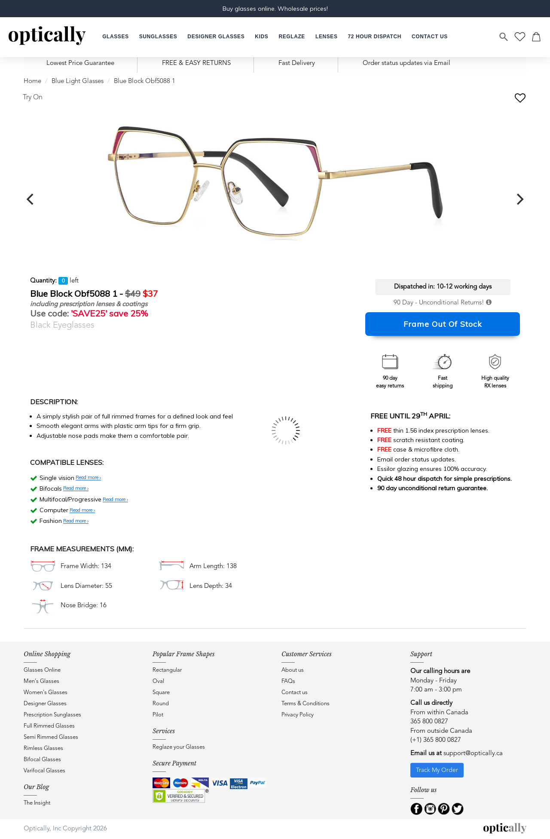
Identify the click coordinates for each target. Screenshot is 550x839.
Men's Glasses (41, 681)
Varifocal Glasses (44, 771)
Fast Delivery (296, 63)
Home (32, 81)
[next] (519, 199)
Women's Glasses (45, 692)
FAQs (288, 681)
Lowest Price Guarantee (80, 63)
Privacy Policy (297, 715)
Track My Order (437, 770)
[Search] (504, 37)
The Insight (37, 803)
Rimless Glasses (43, 748)
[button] (261, 37)
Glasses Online (42, 670)
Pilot (158, 715)
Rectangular (167, 670)
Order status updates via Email (406, 63)
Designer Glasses (45, 704)
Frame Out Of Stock (442, 324)
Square (161, 692)
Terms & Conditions (305, 704)
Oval (158, 681)
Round (161, 704)
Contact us (294, 692)
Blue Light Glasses (78, 81)
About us (292, 670)
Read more (88, 477)
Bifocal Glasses (42, 759)
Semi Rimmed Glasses (51, 737)
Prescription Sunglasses (52, 715)
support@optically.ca (473, 753)
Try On (33, 97)
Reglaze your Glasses (179, 747)
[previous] (30, 199)
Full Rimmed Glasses (49, 726)
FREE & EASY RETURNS (196, 63)
